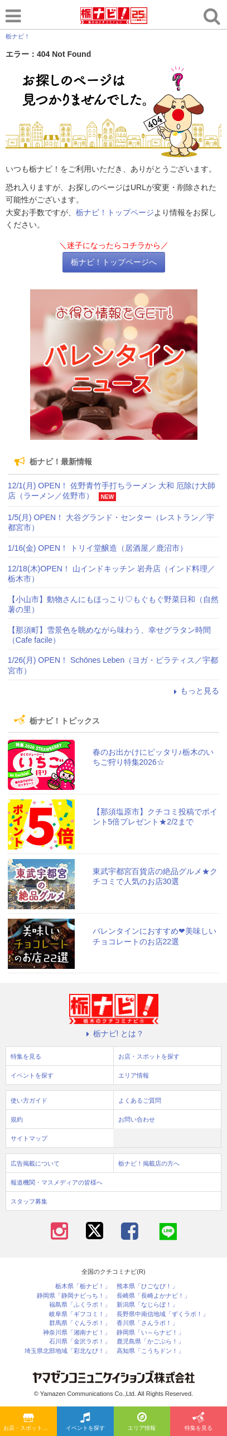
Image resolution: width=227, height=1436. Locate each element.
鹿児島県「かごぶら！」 (150, 1341)
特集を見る (198, 1422)
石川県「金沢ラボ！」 (79, 1341)
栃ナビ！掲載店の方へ (149, 1163)
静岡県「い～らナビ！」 (150, 1333)
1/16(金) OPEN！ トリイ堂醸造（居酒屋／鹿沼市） (97, 548)
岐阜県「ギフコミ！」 (79, 1314)
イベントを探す (85, 1422)
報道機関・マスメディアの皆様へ (57, 1182)
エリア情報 (142, 1422)
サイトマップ (29, 1138)
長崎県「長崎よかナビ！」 (153, 1296)
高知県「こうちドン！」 (150, 1351)
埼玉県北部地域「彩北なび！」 (67, 1351)
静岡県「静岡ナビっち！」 (73, 1296)
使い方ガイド (29, 1100)
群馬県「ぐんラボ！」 (79, 1323)
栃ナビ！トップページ (115, 212)
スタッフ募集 (29, 1201)
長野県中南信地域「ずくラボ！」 (163, 1314)
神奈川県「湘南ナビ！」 (76, 1333)
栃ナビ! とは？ (113, 1033)
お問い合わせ (136, 1119)
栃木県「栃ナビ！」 (82, 1286)
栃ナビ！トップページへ (114, 262)
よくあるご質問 (139, 1100)
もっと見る (194, 690)
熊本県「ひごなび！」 (147, 1286)
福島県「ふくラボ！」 (79, 1305)
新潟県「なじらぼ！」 (147, 1305)
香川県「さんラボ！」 (147, 1323)
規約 (17, 1119)
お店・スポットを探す (30, 1422)
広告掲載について (35, 1163)
